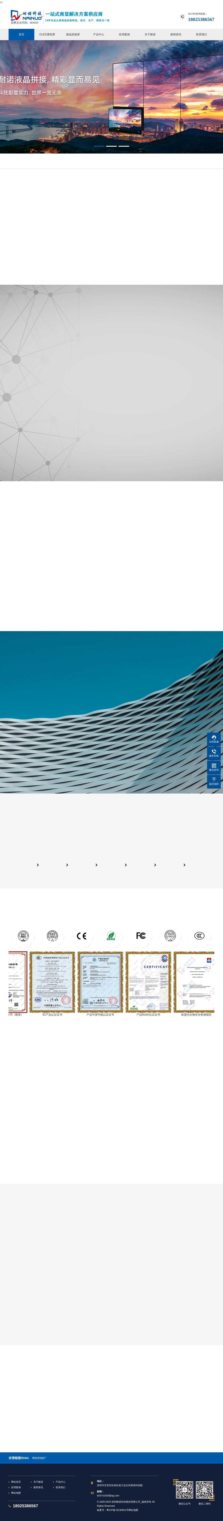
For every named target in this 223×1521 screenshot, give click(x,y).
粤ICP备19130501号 (117, 1510)
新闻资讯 (38, 1487)
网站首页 (16, 1481)
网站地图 (16, 1492)
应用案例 (16, 1487)
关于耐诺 (38, 1481)
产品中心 (60, 1481)
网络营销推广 (39, 1458)
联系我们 (60, 1487)
